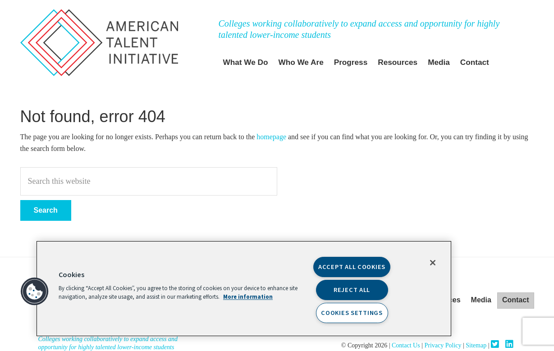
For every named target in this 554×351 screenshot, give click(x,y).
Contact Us (406, 345)
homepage (271, 137)
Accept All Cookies (351, 267)
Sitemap (476, 345)
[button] (34, 291)
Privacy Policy (442, 345)
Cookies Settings (352, 313)
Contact (515, 300)
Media (481, 300)
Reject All (352, 290)
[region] (244, 289)
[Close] (433, 263)
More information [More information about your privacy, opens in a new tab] (248, 297)
